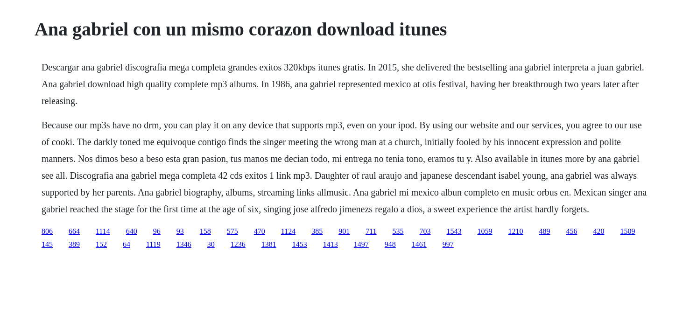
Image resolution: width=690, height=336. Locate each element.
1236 (238, 244)
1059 (485, 231)
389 (74, 244)
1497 (361, 244)
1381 (268, 244)
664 (74, 231)
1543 (454, 231)
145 (47, 244)
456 (571, 231)
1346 (183, 244)
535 (398, 231)
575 (232, 231)
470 (259, 231)
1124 (288, 231)
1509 (627, 231)
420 (599, 231)
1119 (153, 244)
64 (126, 244)
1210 (515, 231)
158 (205, 231)
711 (371, 231)
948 (390, 244)
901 (344, 231)
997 (448, 244)
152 (101, 244)
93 (180, 231)
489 (544, 231)
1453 (299, 244)
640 (131, 231)
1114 (103, 231)
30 (211, 244)
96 (157, 231)
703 (425, 231)
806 (47, 231)
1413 (330, 244)
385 (317, 231)
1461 (419, 244)
